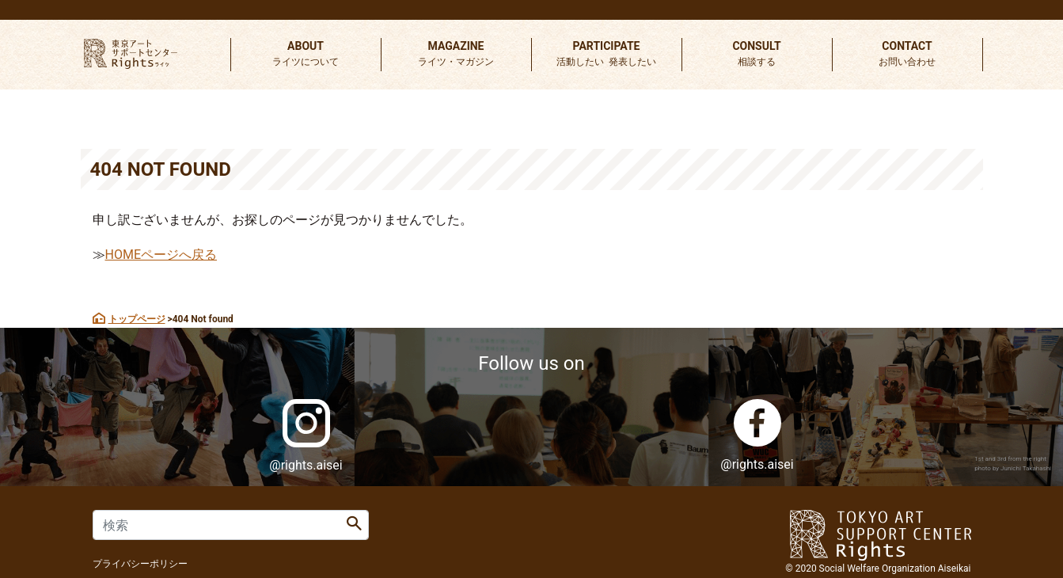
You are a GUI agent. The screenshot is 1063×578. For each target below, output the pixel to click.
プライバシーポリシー (140, 563)
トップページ (136, 319)
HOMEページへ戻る (161, 254)
